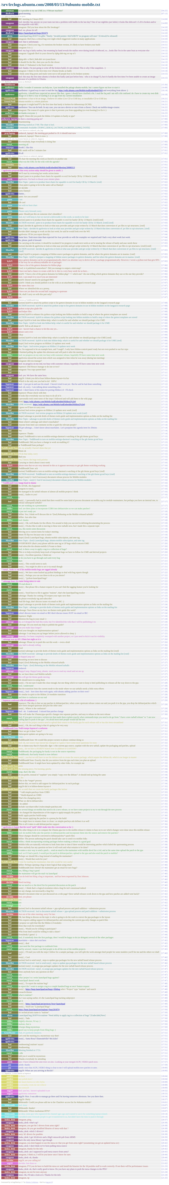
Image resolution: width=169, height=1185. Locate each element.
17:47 (164, 966)
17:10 (164, 343)
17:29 (164, 700)
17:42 (164, 894)
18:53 (164, 1093)
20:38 (164, 1122)
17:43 (164, 908)
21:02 (164, 1163)
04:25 (164, 11)
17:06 (164, 265)
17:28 (164, 683)
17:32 (164, 740)
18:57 (164, 1099)
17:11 (164, 361)
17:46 (164, 953)
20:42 (164, 1143)
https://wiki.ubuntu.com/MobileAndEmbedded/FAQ (80, 90)
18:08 (164, 1082)
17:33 (164, 754)
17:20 (164, 537)
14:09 (164, 23)
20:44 (164, 1154)
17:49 (164, 995)
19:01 (164, 1102)
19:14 (164, 1114)
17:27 (164, 657)
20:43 (164, 1152)
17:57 (164, 1062)
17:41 (164, 888)
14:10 (164, 27)
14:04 (164, 19)
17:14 (164, 422)
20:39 (164, 1137)
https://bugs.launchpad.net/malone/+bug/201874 (39, 1009)
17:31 (164, 718)
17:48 (164, 983)
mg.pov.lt (49, 1182)
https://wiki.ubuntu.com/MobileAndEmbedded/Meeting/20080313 (47, 167)
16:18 (164, 94)
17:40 (164, 865)
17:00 (164, 119)
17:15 (164, 436)
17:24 (164, 604)
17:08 (164, 303)
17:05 (164, 240)
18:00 (164, 1068)
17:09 (164, 320)
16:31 (164, 116)
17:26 (164, 636)
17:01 (164, 147)
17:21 (164, 555)
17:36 (164, 815)
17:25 (164, 625)
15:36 (164, 84)
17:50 (164, 1007)
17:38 (164, 839)
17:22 (164, 572)
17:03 (164, 211)
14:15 (164, 74)
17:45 (164, 937)
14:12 (164, 50)
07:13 (164, 13)
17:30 (164, 714)
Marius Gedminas (32, 1182)
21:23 (164, 1166)
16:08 (164, 87)
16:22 (164, 107)
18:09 (164, 1088)
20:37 (164, 1120)
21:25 (164, 1178)
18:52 (164, 1091)
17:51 (164, 1030)
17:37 (164, 830)
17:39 (164, 850)
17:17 (164, 497)
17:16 (164, 460)
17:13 (164, 399)
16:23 (164, 113)
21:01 (164, 1160)
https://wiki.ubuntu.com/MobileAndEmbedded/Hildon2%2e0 (50, 401)
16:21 (164, 98)
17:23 (164, 587)
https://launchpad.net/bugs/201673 (33, 33)
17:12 (164, 381)
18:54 (164, 1096)
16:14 (164, 90)
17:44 (164, 926)
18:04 (164, 1076)
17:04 (164, 231)
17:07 (164, 280)
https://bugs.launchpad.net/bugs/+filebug (43, 989)
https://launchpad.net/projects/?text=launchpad (45, 1004)
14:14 (164, 65)
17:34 (164, 769)
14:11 (164, 42)
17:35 (164, 786)
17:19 (164, 523)
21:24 (164, 1169)
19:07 (164, 1105)
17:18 (164, 511)
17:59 (164, 1065)
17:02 (164, 170)
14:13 (164, 53)
